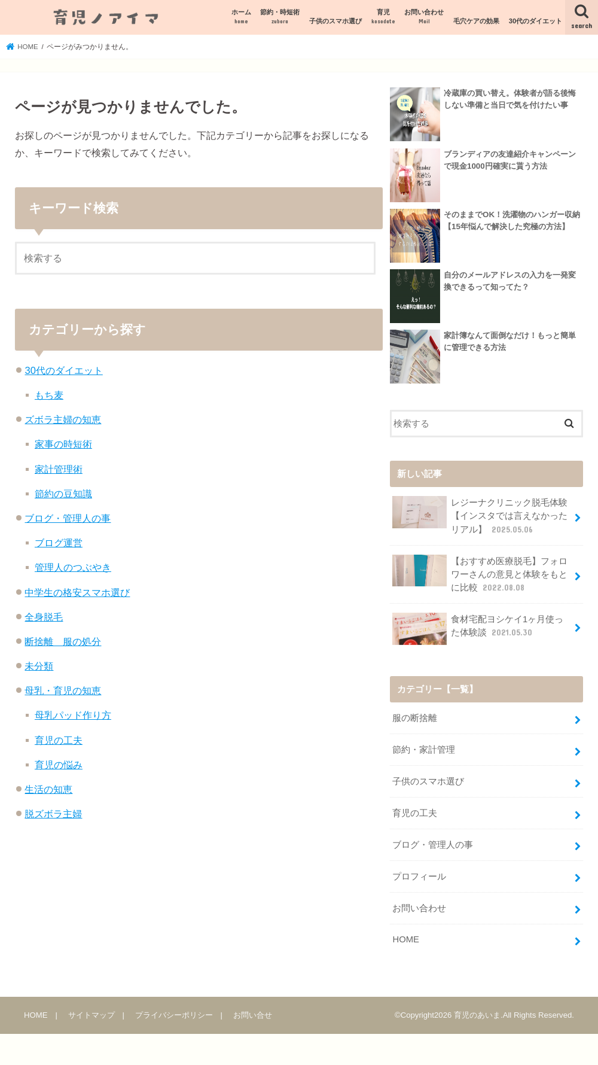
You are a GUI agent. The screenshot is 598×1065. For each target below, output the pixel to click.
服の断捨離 (414, 718)
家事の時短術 (63, 444)
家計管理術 (59, 469)
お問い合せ (252, 1014)
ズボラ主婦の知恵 (63, 419)
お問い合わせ (424, 17)
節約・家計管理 (423, 749)
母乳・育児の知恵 (63, 690)
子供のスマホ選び (335, 21)
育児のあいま (477, 1015)
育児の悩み (59, 764)
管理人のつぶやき (73, 567)
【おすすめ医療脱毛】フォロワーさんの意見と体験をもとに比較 (480, 573)
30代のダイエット (535, 21)
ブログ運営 (59, 542)
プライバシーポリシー (174, 1014)
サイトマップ (91, 1014)
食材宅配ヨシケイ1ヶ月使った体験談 (477, 629)
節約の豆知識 (63, 493)
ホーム (241, 17)
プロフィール (419, 876)
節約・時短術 (280, 17)
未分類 (39, 666)
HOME (405, 939)
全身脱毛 (44, 616)
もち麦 (49, 395)
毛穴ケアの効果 (476, 21)
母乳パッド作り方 (73, 715)
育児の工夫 (59, 740)
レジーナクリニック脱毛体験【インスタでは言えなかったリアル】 (480, 515)
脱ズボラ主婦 (53, 813)
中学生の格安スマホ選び (77, 592)
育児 (383, 17)
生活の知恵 (48, 789)
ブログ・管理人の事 (68, 518)
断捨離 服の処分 (63, 641)
